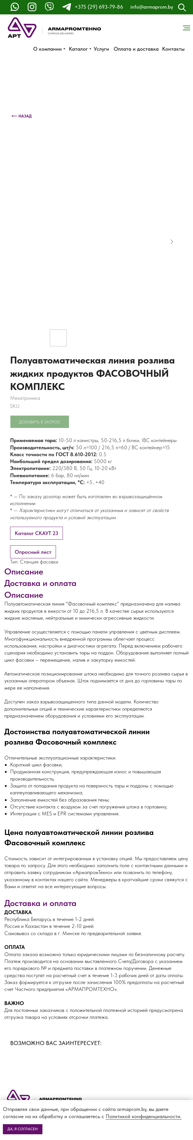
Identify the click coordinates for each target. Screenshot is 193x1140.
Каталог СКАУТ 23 (36, 533)
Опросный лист (33, 552)
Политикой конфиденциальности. (143, 1116)
